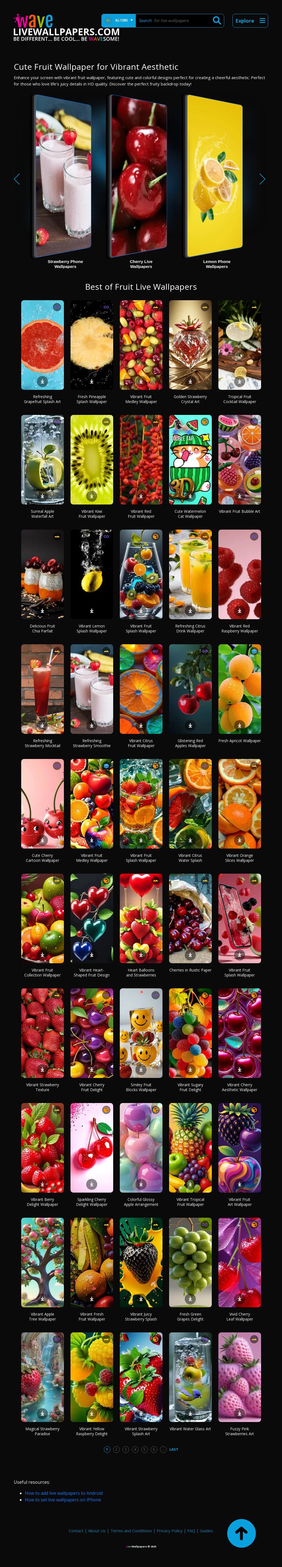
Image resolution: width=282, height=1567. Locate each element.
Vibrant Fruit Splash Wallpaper (141, 628)
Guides (206, 1530)
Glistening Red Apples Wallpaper (190, 743)
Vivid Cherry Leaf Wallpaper (239, 1316)
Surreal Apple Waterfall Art (42, 514)
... (163, 1449)
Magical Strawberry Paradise (42, 1431)
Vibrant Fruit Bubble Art (239, 511)
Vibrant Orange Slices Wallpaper (239, 858)
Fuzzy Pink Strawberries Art (239, 1431)
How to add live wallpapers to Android (64, 1493)
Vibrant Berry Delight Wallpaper (42, 1202)
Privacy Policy (170, 1530)
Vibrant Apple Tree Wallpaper (42, 1316)
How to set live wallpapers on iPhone (63, 1500)
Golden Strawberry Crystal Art (190, 399)
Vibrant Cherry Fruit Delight (91, 1087)
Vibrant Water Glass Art (190, 1428)
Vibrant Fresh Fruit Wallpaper (91, 1316)
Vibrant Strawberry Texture (42, 1087)
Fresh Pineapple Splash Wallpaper (92, 399)
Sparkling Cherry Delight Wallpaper (91, 1202)
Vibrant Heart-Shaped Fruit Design (92, 972)
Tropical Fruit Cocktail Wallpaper (239, 399)
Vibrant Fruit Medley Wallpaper (141, 399)
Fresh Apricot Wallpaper (239, 740)
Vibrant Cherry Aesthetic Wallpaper (239, 1087)
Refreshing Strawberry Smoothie (92, 743)
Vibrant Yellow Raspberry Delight (92, 1431)
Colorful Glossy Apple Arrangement (141, 1202)
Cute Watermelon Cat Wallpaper (190, 514)
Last (173, 1449)
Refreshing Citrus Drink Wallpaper (190, 628)
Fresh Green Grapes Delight (190, 1316)
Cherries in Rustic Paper (190, 970)
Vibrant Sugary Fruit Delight (190, 1087)
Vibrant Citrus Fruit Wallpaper (141, 743)
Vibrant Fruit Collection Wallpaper (42, 972)
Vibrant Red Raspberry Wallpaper (239, 628)
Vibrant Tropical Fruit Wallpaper (190, 1202)
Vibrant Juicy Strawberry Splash (141, 1316)
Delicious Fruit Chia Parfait (42, 628)
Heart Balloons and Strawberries (141, 972)
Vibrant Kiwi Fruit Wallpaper (91, 514)
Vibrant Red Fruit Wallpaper (141, 514)
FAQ (191, 1530)
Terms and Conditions (131, 1530)
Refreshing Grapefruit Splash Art (42, 399)
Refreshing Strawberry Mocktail (42, 743)
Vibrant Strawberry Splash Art (141, 1431)
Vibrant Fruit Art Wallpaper (240, 1202)
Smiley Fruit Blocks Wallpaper (141, 1087)
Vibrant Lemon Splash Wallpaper (92, 628)
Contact (76, 1530)
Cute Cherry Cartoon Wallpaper (42, 858)
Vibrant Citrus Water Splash (190, 858)
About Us (97, 1530)
